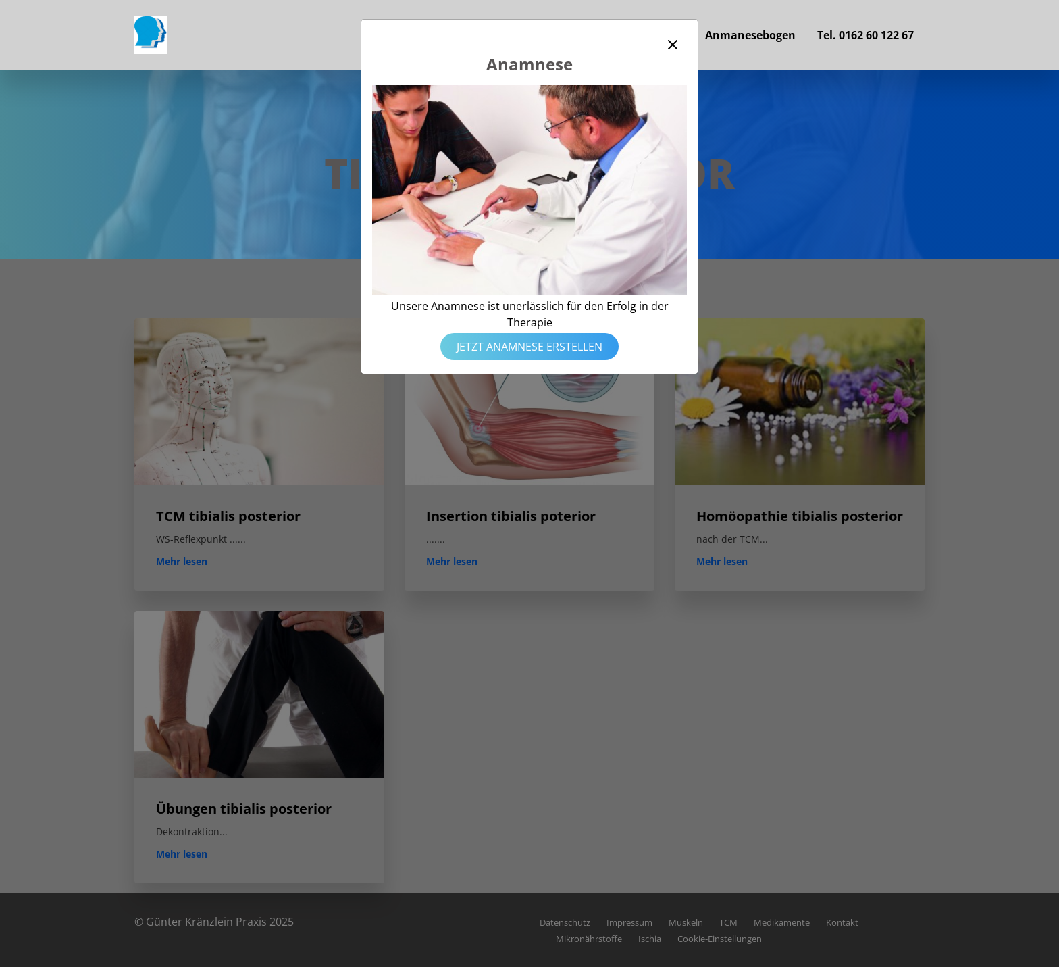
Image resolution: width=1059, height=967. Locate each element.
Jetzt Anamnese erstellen (529, 346)
